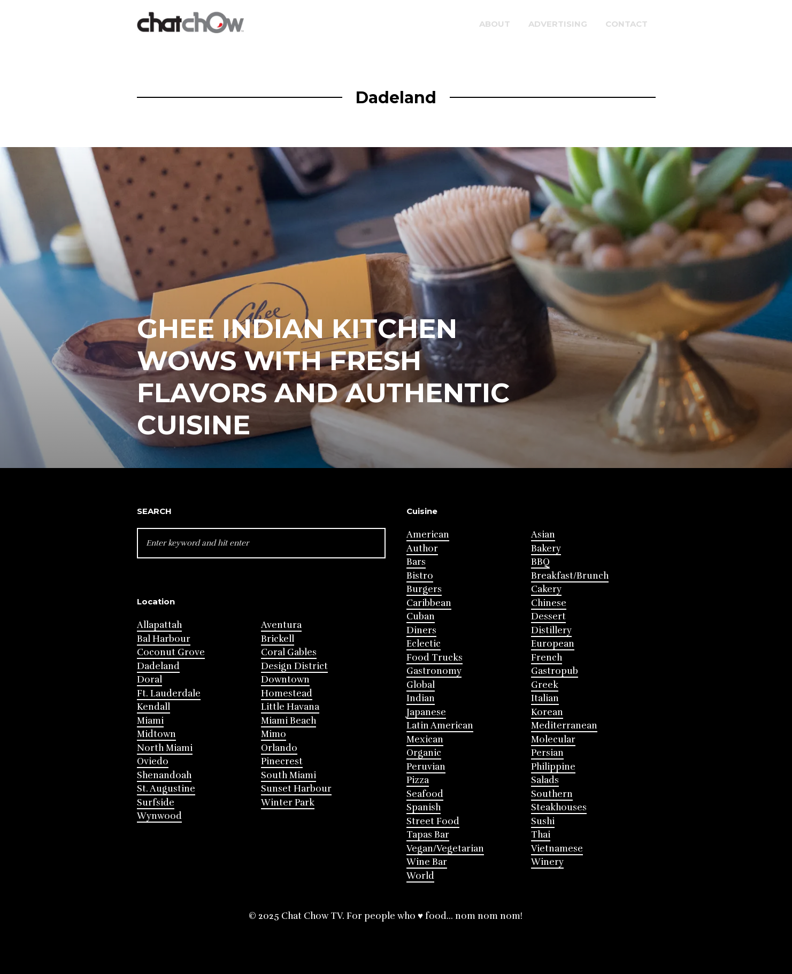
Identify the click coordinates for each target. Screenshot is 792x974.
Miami (150, 720)
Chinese (548, 603)
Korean (547, 712)
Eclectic (423, 643)
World (420, 875)
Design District (294, 666)
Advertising (557, 24)
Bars (416, 561)
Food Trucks (434, 657)
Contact (626, 24)
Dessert (548, 616)
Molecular (553, 739)
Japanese (426, 712)
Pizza (417, 780)
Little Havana (290, 706)
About (494, 24)
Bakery (546, 548)
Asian (543, 534)
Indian (420, 698)
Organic (423, 752)
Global (420, 685)
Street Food (432, 821)
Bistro (419, 575)
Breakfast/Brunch (570, 575)
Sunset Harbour (296, 788)
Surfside (155, 802)
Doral (149, 679)
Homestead (286, 693)
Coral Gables (289, 652)
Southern (552, 794)
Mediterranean (564, 725)
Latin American (439, 725)
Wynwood (159, 816)
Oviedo (152, 761)
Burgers (424, 589)
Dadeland (158, 666)
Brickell (277, 639)
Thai (540, 834)
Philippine (553, 766)
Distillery (551, 630)
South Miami (288, 775)
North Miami (165, 748)
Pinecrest (282, 761)
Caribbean (428, 603)
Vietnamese (557, 848)
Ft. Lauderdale (169, 693)
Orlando (279, 748)
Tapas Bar (427, 834)
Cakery (546, 589)
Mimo (273, 734)
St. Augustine (166, 788)
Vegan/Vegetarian (445, 848)
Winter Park (287, 802)
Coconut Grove (171, 652)
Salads (545, 780)
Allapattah (159, 625)
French (546, 657)
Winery (547, 862)
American (427, 534)
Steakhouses (559, 807)
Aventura (281, 625)
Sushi (543, 821)
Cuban (420, 616)
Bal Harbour (163, 639)
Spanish (423, 807)
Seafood (424, 794)
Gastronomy (434, 671)
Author (422, 548)
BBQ (540, 561)
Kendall (153, 706)
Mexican (424, 739)
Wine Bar (426, 862)
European (552, 643)
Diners (421, 630)
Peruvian (425, 766)
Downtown (285, 679)
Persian (547, 752)
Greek (544, 685)
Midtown (156, 734)
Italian (545, 698)
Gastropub (554, 671)
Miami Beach (288, 720)
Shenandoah (164, 775)
